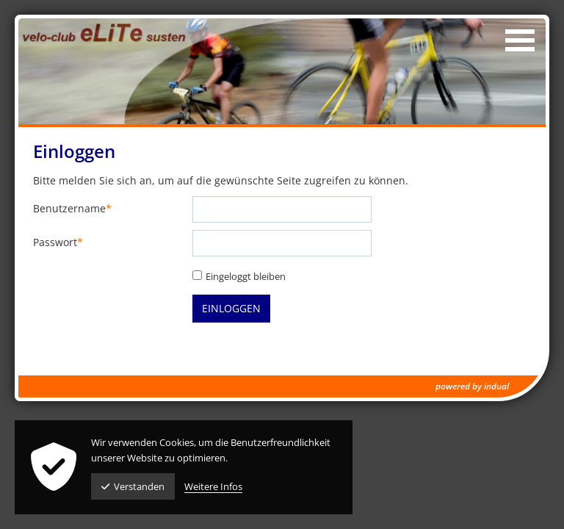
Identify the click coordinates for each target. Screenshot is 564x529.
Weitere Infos (213, 486)
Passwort (58, 243)
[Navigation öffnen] (520, 40)
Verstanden (132, 486)
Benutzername (72, 209)
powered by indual (472, 386)
